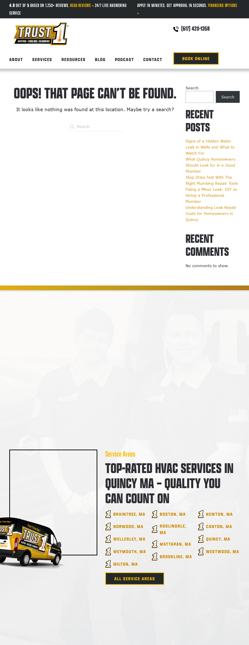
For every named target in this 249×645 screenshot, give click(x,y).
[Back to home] (40, 29)
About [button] (16, 59)
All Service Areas (134, 578)
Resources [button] (74, 59)
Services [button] (42, 59)
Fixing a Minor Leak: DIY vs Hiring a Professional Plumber (211, 195)
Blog (100, 59)
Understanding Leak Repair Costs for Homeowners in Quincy (211, 213)
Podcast (124, 59)
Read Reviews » (82, 5)
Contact (152, 59)
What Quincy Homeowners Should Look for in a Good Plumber (210, 165)
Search (192, 88)
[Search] (95, 126)
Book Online (196, 58)
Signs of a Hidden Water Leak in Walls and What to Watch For (210, 147)
